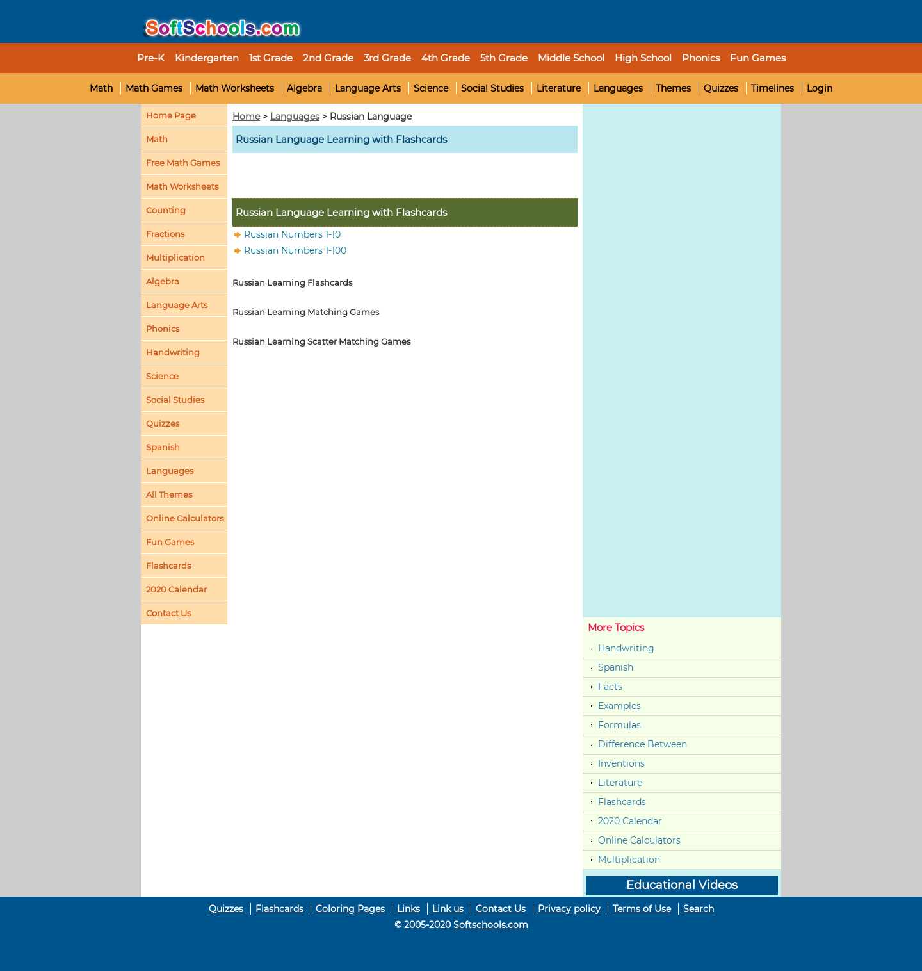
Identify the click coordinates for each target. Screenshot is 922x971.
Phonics (162, 328)
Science (431, 88)
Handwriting (173, 352)
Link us (448, 909)
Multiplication (175, 257)
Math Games (153, 88)
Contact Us (501, 909)
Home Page (171, 115)
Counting (166, 210)
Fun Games (758, 58)
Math (101, 88)
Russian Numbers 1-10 (292, 234)
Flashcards (622, 802)
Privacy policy (569, 909)
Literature (559, 88)
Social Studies (492, 88)
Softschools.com (490, 925)
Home (246, 116)
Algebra (304, 88)
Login (819, 88)
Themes (673, 88)
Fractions (165, 234)
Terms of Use (642, 909)
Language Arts (368, 88)
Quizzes (721, 88)
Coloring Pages (350, 909)
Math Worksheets (234, 88)
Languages (618, 88)
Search (698, 909)
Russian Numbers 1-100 (295, 250)
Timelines (772, 88)
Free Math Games (183, 163)
